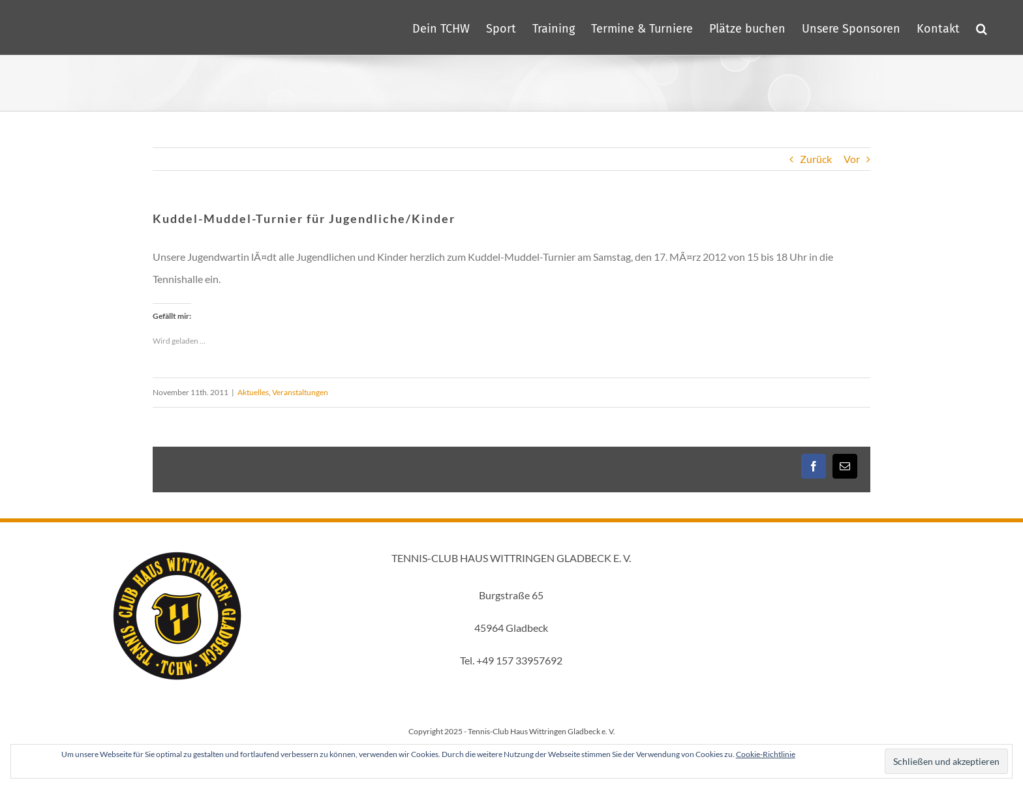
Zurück (816, 159)
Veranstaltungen (300, 392)
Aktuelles (253, 392)
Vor (852, 159)
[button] (981, 27)
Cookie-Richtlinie (765, 754)
